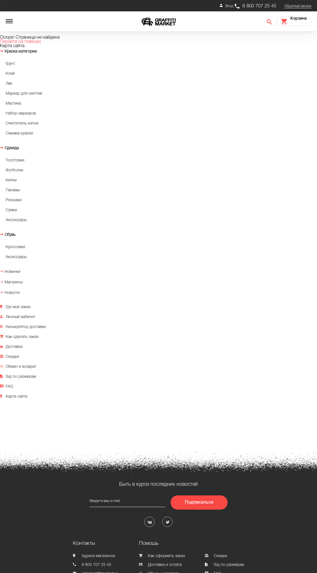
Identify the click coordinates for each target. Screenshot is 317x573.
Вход (229, 6)
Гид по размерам (21, 377)
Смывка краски (19, 133)
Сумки (11, 210)
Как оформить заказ (166, 556)
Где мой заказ (18, 307)
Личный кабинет (20, 317)
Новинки (12, 272)
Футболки (14, 170)
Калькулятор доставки (26, 327)
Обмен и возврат (21, 367)
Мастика (13, 103)
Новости (12, 293)
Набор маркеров (21, 113)
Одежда (12, 148)
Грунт (10, 64)
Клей (10, 74)
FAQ (9, 387)
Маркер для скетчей (24, 94)
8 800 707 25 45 (259, 6)
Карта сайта (16, 396)
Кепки (11, 180)
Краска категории (21, 51)
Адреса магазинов (98, 556)
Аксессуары (16, 257)
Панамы (13, 190)
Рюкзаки (14, 200)
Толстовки (15, 160)
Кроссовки (15, 247)
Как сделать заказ (22, 337)
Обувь (10, 235)
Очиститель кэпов (22, 123)
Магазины (14, 282)
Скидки (12, 357)
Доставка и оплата (165, 565)
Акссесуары (16, 220)
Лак (9, 84)
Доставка (14, 347)
